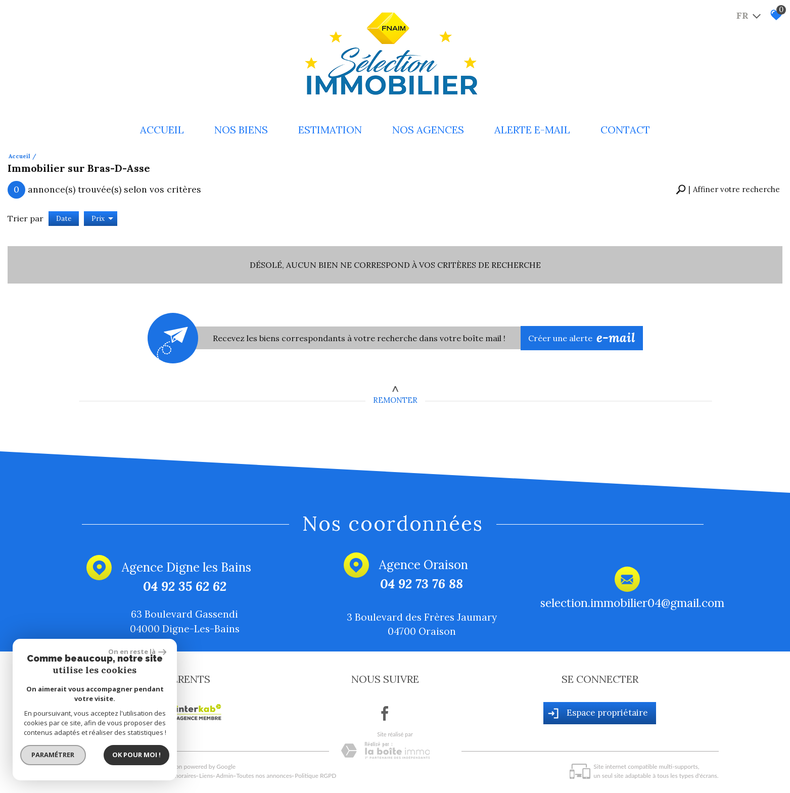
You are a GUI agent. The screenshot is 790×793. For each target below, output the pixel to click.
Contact (625, 129)
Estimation (330, 129)
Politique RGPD (315, 775)
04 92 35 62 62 (184, 586)
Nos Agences (428, 129)
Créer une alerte (581, 338)
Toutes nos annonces (264, 775)
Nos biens (241, 129)
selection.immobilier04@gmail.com (632, 603)
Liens (206, 775)
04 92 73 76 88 (421, 584)
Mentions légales (130, 775)
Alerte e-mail (532, 129)
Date (63, 218)
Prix (102, 218)
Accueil (162, 129)
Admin (224, 775)
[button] (727, 189)
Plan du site (89, 775)
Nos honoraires (176, 775)
